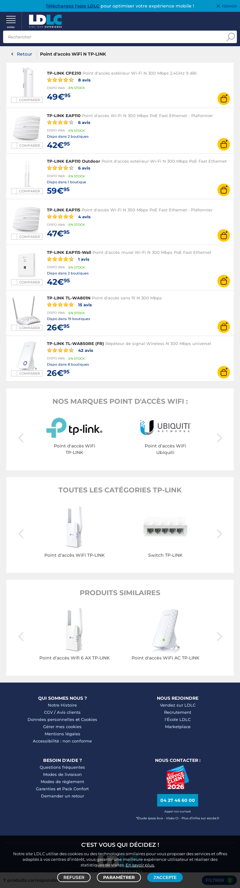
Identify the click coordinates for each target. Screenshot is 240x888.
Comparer (29, 100)
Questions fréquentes (62, 767)
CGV (48, 712)
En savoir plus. (140, 864)
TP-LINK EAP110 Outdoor (73, 161)
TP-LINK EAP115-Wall (69, 252)
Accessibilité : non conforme (62, 740)
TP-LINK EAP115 (63, 209)
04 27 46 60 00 (177, 800)
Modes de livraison (62, 774)
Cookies (89, 719)
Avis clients (69, 712)
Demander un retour (62, 795)
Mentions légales (62, 733)
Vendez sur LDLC (178, 705)
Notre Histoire (62, 705)
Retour (24, 54)
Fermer (229, 6)
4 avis (69, 216)
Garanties (46, 788)
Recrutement (177, 712)
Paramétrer (119, 877)
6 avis (68, 122)
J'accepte (165, 877)
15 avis (69, 304)
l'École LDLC (178, 719)
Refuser (73, 877)
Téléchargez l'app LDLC (72, 6)
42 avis (70, 350)
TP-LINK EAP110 (64, 115)
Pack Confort (75, 788)
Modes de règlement (62, 781)
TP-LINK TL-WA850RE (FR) (75, 343)
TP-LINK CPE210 (64, 73)
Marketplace (178, 726)
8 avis (69, 79)
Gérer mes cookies (62, 726)
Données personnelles (51, 719)
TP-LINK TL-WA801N (69, 297)
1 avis (68, 258)
